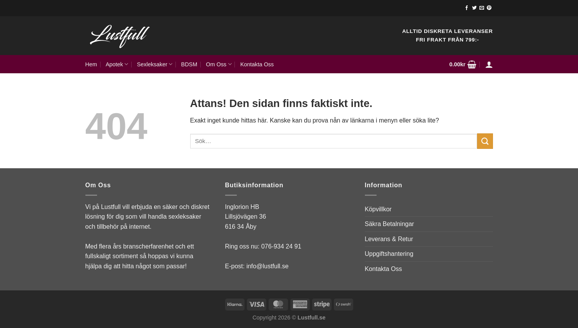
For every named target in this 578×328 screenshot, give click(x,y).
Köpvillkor (378, 209)
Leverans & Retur (389, 239)
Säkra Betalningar (389, 224)
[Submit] (485, 140)
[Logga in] (489, 64)
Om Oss (219, 64)
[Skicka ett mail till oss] (481, 8)
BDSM (189, 64)
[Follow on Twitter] (474, 8)
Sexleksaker (155, 64)
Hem (91, 64)
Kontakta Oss (257, 64)
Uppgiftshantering (389, 253)
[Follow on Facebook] (466, 8)
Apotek (117, 64)
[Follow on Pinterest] (489, 8)
